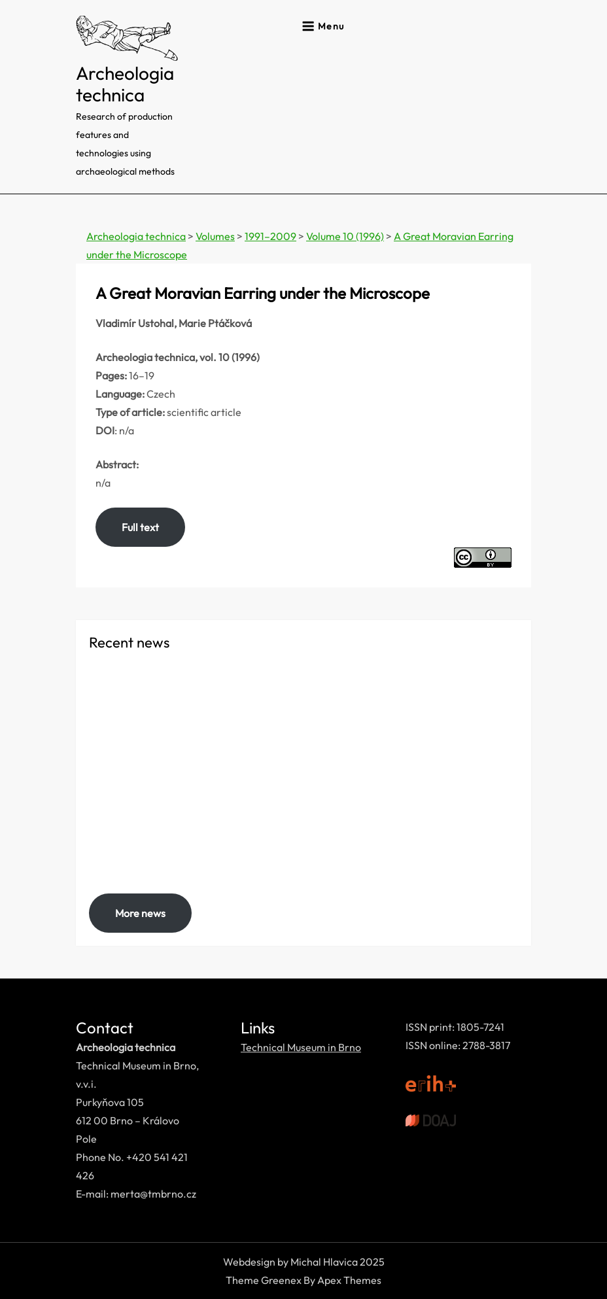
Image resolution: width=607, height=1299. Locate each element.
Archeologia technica (125, 84)
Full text (140, 527)
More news (140, 913)
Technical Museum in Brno (301, 1047)
